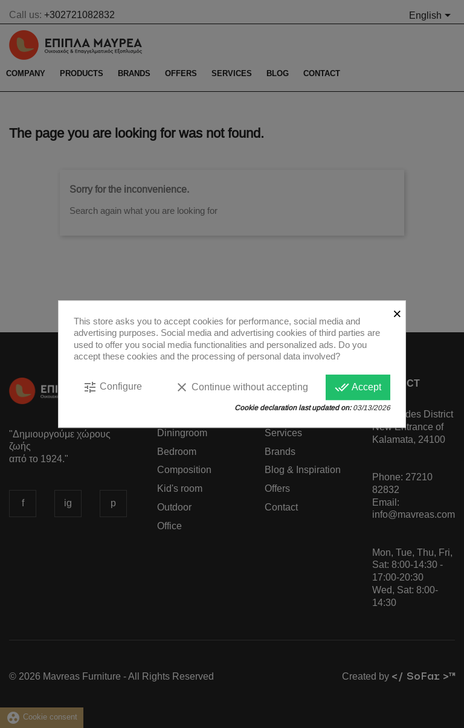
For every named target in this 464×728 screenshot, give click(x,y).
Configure (112, 387)
